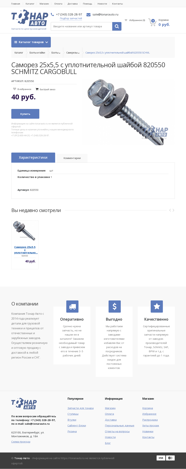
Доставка (74, 3)
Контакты (120, 3)
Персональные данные (119, 425)
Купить (25, 114)
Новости (104, 3)
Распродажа (150, 420)
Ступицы (73, 414)
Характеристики (33, 158)
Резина (72, 431)
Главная (15, 3)
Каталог (30, 3)
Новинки (147, 431)
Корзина (147, 408)
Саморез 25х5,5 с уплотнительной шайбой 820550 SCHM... (117, 52)
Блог (108, 443)
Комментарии (72, 158)
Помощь (89, 3)
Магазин (45, 3)
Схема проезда (20, 441)
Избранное (135, 20)
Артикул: (23, 190)
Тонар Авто (22, 458)
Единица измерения (31, 170)
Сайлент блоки (77, 425)
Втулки (72, 420)
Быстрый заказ (47, 89)
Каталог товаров (29, 42)
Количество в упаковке (34, 177)
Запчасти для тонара (81, 408)
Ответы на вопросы (117, 431)
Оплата (60, 3)
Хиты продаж (150, 425)
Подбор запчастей (71, 18)
